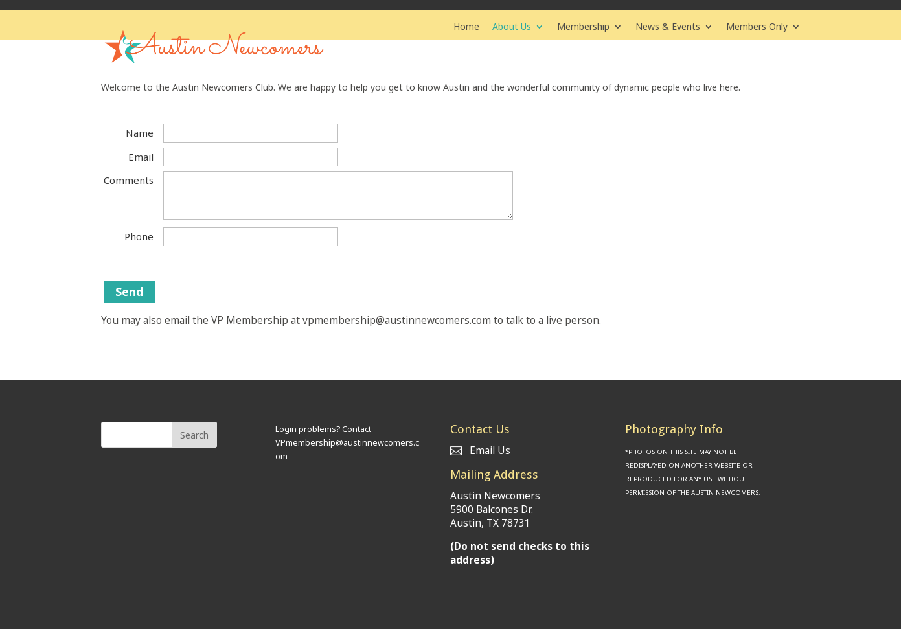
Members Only (757, 27)
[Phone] (250, 236)
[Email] (250, 157)
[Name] (250, 133)
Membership (583, 27)
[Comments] (338, 195)
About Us (511, 27)
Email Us (480, 450)
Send (129, 291)
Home (466, 27)
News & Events (667, 27)
